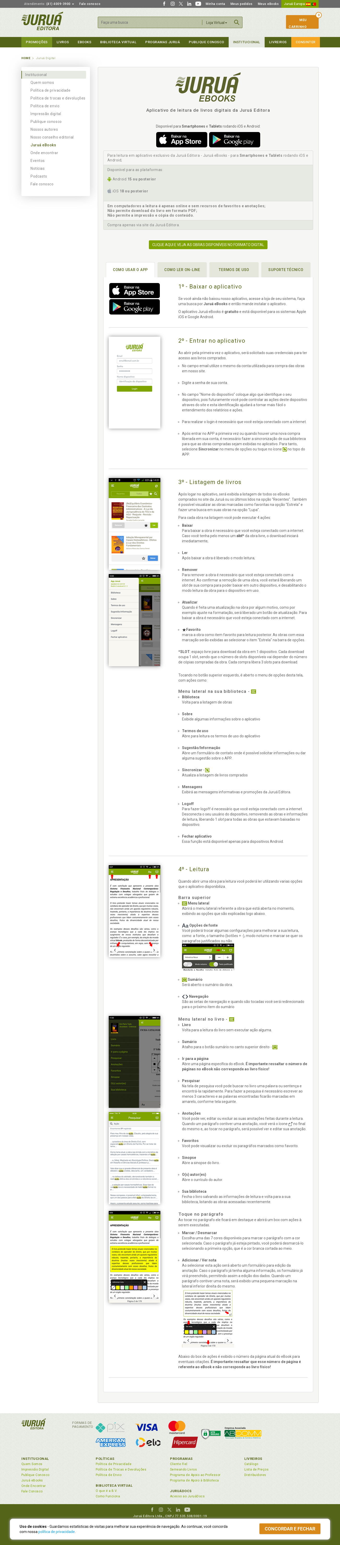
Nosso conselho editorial (52, 137)
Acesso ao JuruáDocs (187, 1496)
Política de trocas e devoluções (58, 98)
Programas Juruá (162, 42)
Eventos (38, 161)
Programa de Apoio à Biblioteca (194, 1480)
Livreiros (278, 42)
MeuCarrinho (298, 23)
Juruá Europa (300, 4)
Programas (181, 1459)
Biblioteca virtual (118, 42)
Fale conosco (89, 4)
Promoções (37, 42)
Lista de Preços (256, 1469)
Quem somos (42, 82)
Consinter (305, 42)
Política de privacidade (50, 90)
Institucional (246, 42)
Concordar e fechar (290, 1528)
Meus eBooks (268, 4)
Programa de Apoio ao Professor (195, 1475)
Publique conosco (46, 122)
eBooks (84, 42)
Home (25, 58)
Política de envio (45, 106)
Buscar (236, 22)
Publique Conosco (206, 42)
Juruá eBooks (43, 145)
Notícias (38, 168)
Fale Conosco (32, 1491)
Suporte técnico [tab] (285, 270)
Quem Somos (31, 1464)
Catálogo (251, 1464)
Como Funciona (108, 1496)
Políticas (105, 1459)
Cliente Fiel (178, 1464)
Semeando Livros (183, 1469)
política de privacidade (56, 1532)
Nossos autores (44, 129)
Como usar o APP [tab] (130, 270)
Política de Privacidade (113, 1464)
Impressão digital (46, 114)
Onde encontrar (44, 153)
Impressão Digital (35, 1469)
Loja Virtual (216, 23)
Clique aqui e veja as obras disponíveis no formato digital (208, 245)
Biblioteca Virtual (114, 1485)
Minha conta (215, 4)
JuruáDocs (181, 1491)
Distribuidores (255, 1475)
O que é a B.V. (107, 1491)
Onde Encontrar (33, 1486)
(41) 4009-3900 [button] (49, 4)
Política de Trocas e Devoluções (121, 1469)
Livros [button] (63, 42)
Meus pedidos (241, 4)
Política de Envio (109, 1475)
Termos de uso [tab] (234, 270)
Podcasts (39, 176)
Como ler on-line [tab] (182, 270)
